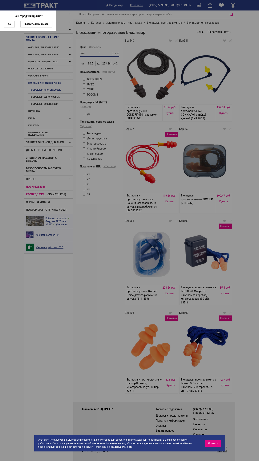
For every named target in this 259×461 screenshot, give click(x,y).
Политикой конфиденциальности (113, 446)
